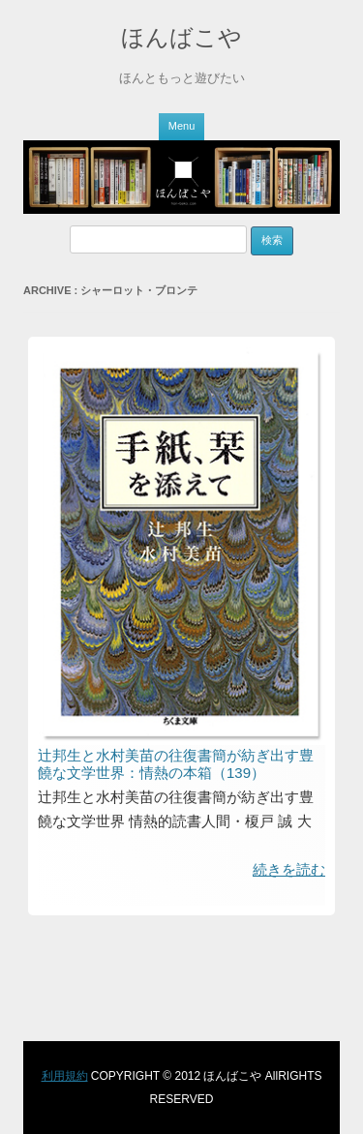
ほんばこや (181, 37)
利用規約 (65, 1076)
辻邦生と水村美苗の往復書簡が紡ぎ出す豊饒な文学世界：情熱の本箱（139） (176, 764)
